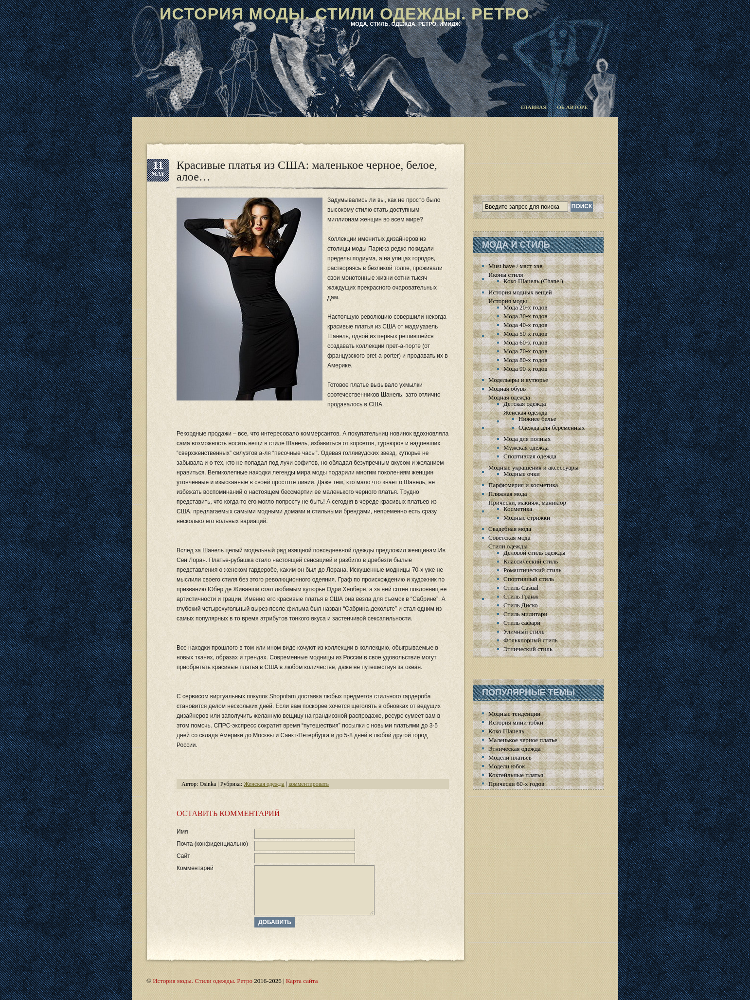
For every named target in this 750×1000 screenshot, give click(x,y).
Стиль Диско (520, 605)
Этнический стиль (528, 649)
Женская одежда (264, 784)
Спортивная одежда (529, 456)
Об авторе (572, 107)
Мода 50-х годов (525, 333)
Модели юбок (506, 766)
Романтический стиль (532, 570)
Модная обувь (507, 388)
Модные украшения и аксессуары (533, 467)
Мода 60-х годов (525, 342)
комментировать (308, 784)
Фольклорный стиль (530, 640)
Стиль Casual (520, 587)
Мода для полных (527, 438)
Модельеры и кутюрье (518, 379)
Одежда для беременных (551, 427)
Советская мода (509, 537)
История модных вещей (520, 292)
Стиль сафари (521, 622)
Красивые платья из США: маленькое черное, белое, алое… (307, 171)
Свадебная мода (509, 528)
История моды (507, 301)
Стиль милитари (525, 614)
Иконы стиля (505, 274)
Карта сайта (302, 980)
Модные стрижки (526, 517)
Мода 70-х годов (525, 351)
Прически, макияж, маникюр (527, 502)
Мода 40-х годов (525, 324)
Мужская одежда (526, 447)
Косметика (517, 508)
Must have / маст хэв (515, 266)
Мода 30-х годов (525, 316)
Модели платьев (510, 757)
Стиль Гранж (520, 596)
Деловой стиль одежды (534, 552)
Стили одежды (508, 546)
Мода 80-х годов (525, 360)
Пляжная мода (507, 493)
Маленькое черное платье (522, 740)
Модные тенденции (514, 713)
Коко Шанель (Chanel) (533, 281)
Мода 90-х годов (525, 368)
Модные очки (521, 473)
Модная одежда (509, 397)
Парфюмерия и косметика (523, 485)
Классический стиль (530, 561)
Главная (534, 107)
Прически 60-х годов (516, 783)
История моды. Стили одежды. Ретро (345, 13)
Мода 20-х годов (525, 307)
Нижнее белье (537, 418)
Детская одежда (524, 403)
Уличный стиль (523, 631)
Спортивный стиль (528, 578)
